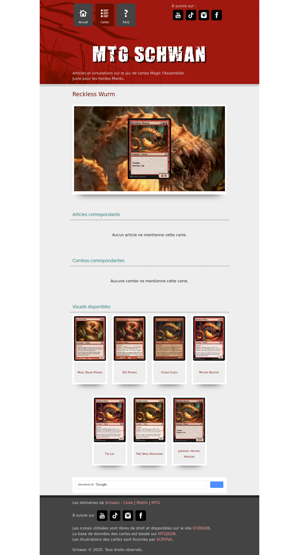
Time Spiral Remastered (149, 454)
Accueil (83, 15)
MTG (155, 502)
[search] (141, 485)
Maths (142, 502)
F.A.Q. (126, 15)
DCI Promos (129, 372)
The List (110, 454)
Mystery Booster (209, 372)
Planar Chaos (169, 372)
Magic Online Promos (90, 372)
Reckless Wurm (93, 94)
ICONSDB (201, 528)
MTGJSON (166, 534)
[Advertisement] (279, 70)
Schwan (112, 502)
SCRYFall (164, 539)
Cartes (105, 15)
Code (128, 502)
